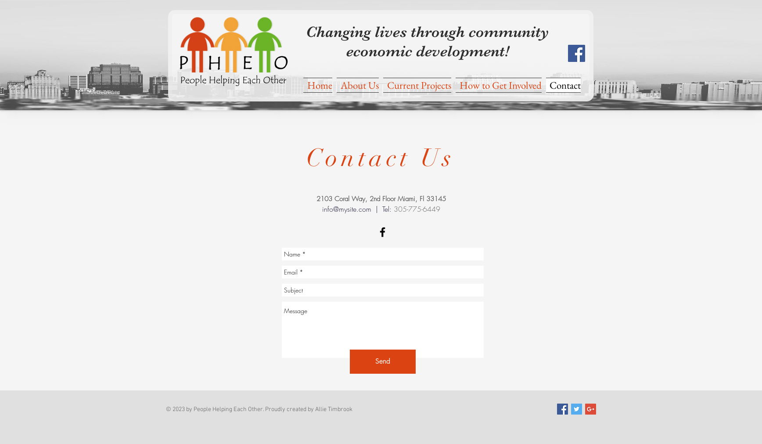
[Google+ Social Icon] (590, 409)
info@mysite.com (346, 209)
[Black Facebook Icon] (382, 232)
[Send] (383, 362)
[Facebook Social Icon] (576, 53)
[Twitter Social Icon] (576, 409)
